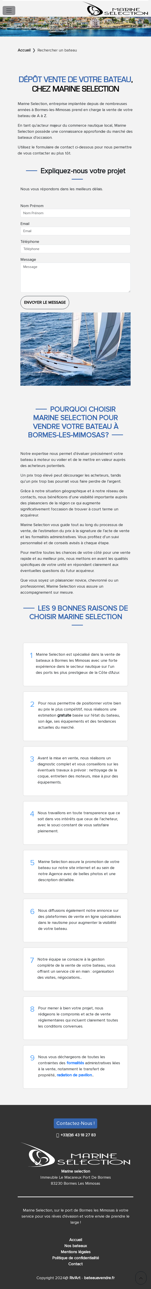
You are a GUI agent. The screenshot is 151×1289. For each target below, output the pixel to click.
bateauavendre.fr (98, 1277)
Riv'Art (74, 1277)
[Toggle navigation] (9, 10)
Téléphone (29, 241)
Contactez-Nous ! (75, 1123)
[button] (141, 1278)
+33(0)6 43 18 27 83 (78, 1135)
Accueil (75, 1239)
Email (24, 223)
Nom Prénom (31, 205)
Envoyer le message (45, 302)
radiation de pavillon (74, 1075)
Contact (75, 1263)
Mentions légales (76, 1251)
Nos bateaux (75, 1245)
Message (28, 259)
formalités (76, 1062)
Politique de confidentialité (75, 1257)
